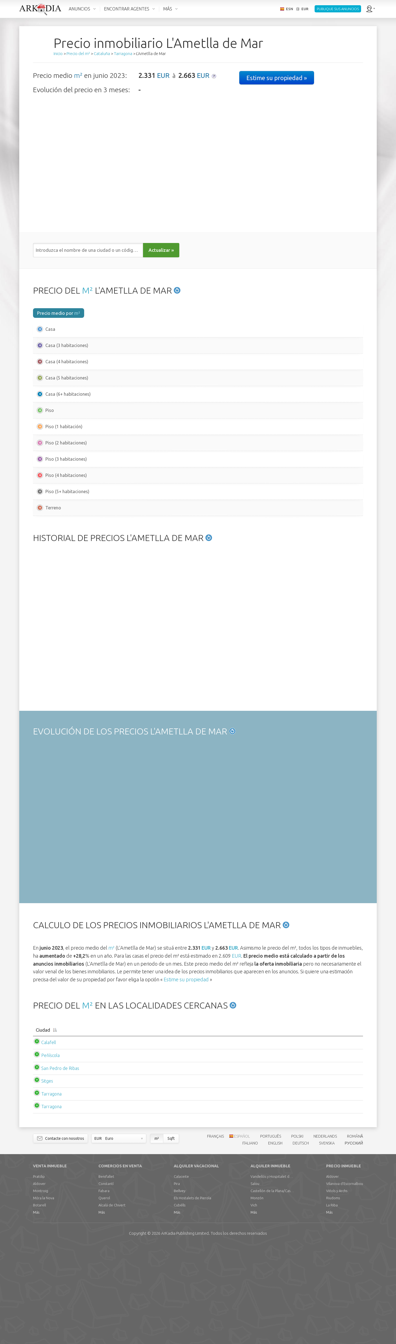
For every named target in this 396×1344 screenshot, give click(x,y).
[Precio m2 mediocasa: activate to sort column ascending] (130, 1126)
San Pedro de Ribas (55, 1167)
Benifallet (106, 1275)
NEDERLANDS (325, 1235)
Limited (185, 1332)
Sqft (171, 1237)
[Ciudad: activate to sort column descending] (65, 1126)
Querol (104, 1297)
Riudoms (333, 1297)
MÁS (167, 8)
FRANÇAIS (215, 1235)
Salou (255, 1283)
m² (78, 75)
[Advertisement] (198, 570)
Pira (177, 1283)
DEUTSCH (301, 1242)
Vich (254, 1304)
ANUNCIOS (79, 8)
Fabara (103, 1290)
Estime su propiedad (186, 1072)
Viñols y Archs (336, 1290)
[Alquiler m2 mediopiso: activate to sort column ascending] (331, 1126)
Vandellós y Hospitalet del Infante (273, 1275)
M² (87, 290)
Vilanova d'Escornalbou (344, 1283)
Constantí (106, 1283)
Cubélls (179, 1304)
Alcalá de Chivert (111, 1304)
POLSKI (297, 1235)
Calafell (43, 1141)
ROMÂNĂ (355, 1235)
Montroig (40, 1290)
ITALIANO (250, 1242)
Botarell (39, 1304)
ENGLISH (275, 1242)
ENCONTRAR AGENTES (126, 8)
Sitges (42, 1180)
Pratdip (39, 1275)
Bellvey (179, 1290)
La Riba (332, 1304)
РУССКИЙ (354, 1242)
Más (36, 1311)
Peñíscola (45, 1154)
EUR (163, 75)
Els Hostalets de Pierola (192, 1297)
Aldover (39, 1283)
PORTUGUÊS (270, 1235)
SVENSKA (327, 1242)
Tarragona (46, 1192)
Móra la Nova (43, 1297)
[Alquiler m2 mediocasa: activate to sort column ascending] (264, 1126)
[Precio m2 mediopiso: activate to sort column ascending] (196, 1126)
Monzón (257, 1297)
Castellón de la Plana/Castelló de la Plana (273, 1290)
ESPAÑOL (242, 1235)
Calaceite (181, 1275)
